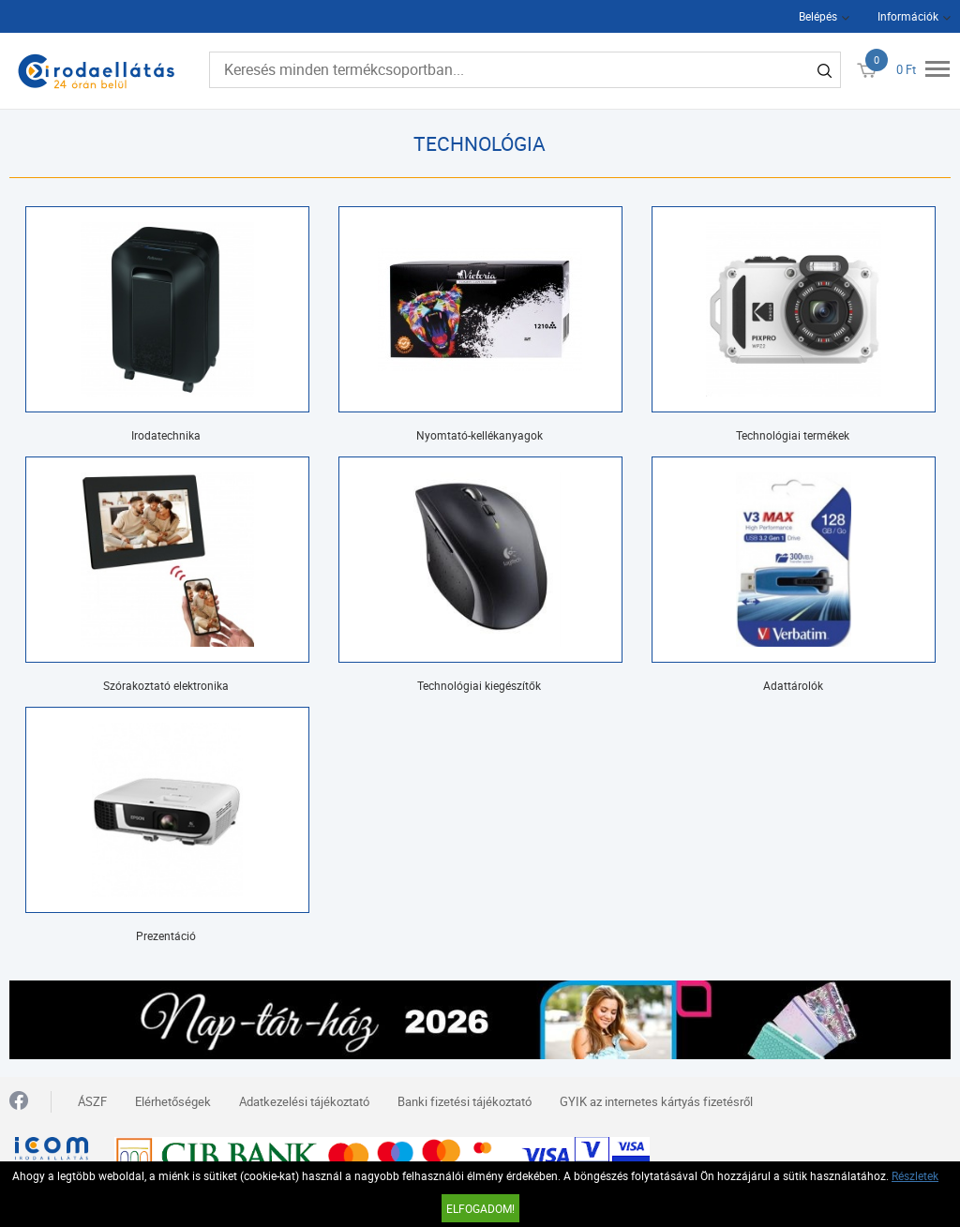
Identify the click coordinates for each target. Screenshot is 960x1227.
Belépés (818, 15)
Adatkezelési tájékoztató (304, 1101)
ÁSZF (92, 1101)
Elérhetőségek (173, 1101)
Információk (908, 15)
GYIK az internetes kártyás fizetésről (656, 1101)
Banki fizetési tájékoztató (465, 1101)
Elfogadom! (480, 1208)
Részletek (915, 1175)
